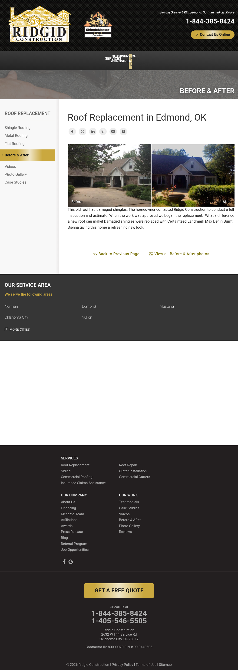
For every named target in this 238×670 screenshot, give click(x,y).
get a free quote (119, 586)
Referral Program (74, 540)
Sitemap (165, 661)
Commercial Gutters (134, 473)
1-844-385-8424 (210, 21)
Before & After (17, 151)
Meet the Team (72, 510)
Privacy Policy (122, 661)
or (212, 34)
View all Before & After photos (179, 249)
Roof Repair (128, 461)
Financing (68, 504)
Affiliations (69, 516)
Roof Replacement (27, 109)
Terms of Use (146, 661)
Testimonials (129, 498)
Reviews (125, 528)
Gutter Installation (133, 467)
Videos (10, 162)
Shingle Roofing (17, 124)
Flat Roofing (14, 139)
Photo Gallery (16, 170)
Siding (65, 467)
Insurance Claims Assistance (83, 479)
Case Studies (15, 178)
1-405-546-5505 (119, 616)
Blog (64, 534)
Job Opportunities (75, 546)
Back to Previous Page (116, 249)
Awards (67, 522)
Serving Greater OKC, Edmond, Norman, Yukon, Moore (197, 12)
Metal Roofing (16, 131)
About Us (68, 498)
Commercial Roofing (77, 473)
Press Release (72, 528)
